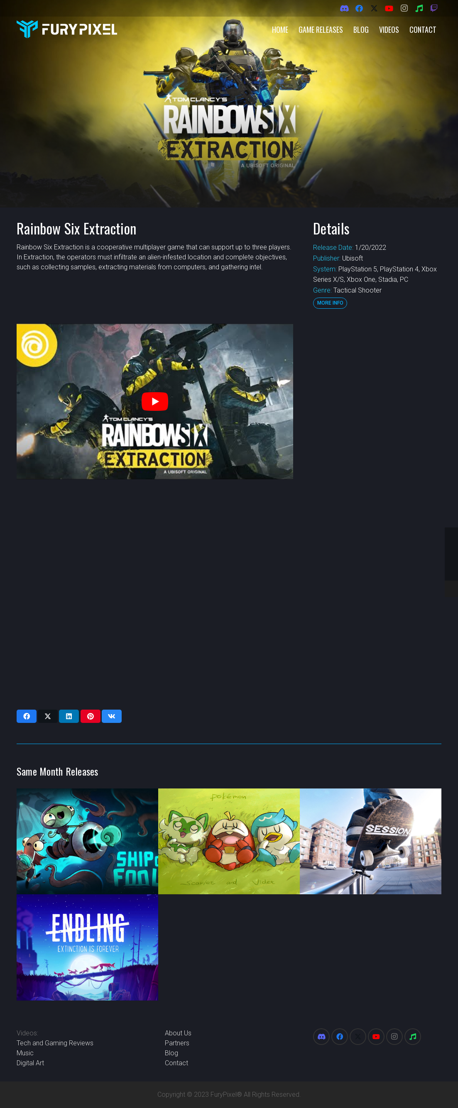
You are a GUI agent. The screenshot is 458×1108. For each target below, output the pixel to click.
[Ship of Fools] (87, 841)
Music (25, 1053)
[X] (374, 8)
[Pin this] (90, 716)
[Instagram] (404, 8)
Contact (176, 1063)
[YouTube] (389, 8)
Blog (171, 1053)
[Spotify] (418, 8)
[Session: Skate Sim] (370, 841)
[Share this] (27, 716)
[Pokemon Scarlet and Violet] (229, 841)
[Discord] (344, 8)
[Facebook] (359, 8)
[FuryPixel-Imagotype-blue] (67, 29)
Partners (177, 1043)
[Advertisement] (376, 448)
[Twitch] (433, 8)
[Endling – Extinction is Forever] (87, 947)
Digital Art (30, 1063)
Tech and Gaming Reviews (55, 1043)
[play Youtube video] (155, 401)
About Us (178, 1033)
